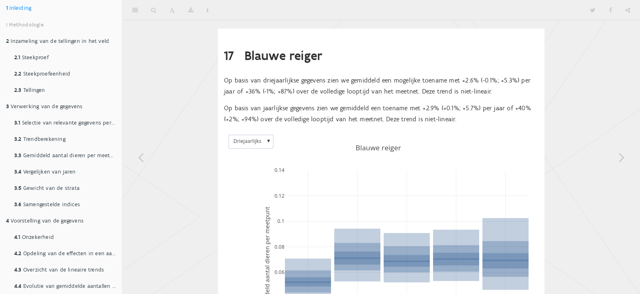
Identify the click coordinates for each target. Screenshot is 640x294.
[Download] (191, 10)
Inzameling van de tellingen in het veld (57, 41)
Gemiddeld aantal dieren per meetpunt (68, 155)
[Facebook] (610, 10)
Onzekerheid (34, 237)
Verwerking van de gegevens (44, 106)
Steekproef (31, 57)
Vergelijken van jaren (45, 171)
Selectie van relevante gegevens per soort (68, 122)
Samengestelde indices (47, 204)
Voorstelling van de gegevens (45, 220)
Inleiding (18, 7)
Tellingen (29, 90)
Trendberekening (40, 139)
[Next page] (621, 157)
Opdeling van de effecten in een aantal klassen (68, 253)
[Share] (628, 10)
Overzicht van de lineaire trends (59, 269)
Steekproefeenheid (42, 73)
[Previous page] (140, 157)
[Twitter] (593, 10)
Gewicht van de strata (47, 188)
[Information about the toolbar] (207, 10)
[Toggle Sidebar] (135, 10)
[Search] (153, 10)
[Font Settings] (172, 10)
